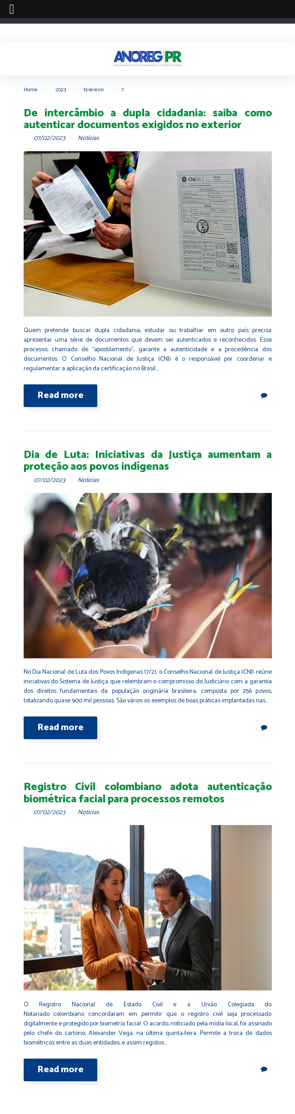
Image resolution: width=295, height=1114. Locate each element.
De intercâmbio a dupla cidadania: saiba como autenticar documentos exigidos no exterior (148, 119)
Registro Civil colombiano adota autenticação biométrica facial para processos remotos (148, 793)
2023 (60, 89)
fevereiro (94, 89)
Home (31, 89)
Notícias (88, 138)
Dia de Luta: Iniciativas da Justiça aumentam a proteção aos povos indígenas (148, 461)
